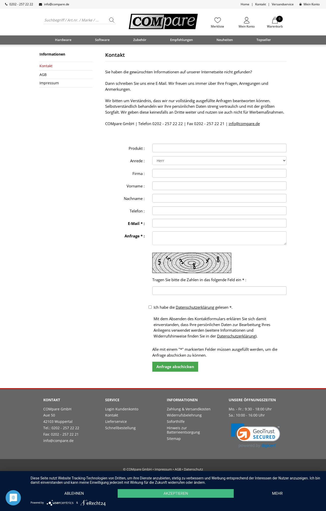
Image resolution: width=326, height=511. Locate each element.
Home (245, 4)
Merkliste (217, 26)
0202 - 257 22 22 (21, 4)
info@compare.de (56, 4)
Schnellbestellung (120, 427)
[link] (255, 436)
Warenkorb (275, 22)
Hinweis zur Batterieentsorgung (183, 430)
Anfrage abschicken (175, 366)
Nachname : (134, 198)
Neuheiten (224, 39)
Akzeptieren (176, 493)
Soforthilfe (176, 421)
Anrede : (137, 160)
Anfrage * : (135, 235)
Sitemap (174, 438)
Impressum (49, 82)
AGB (43, 74)
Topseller (263, 39)
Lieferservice (116, 421)
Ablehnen (74, 493)
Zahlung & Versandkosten (189, 409)
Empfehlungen (181, 39)
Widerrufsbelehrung (184, 415)
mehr (277, 493)
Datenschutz (193, 469)
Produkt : (137, 148)
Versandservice (283, 4)
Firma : (138, 173)
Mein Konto (312, 4)
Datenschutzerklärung (195, 307)
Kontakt (260, 4)
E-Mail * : (136, 223)
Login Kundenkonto (121, 409)
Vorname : (136, 186)
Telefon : (137, 210)
